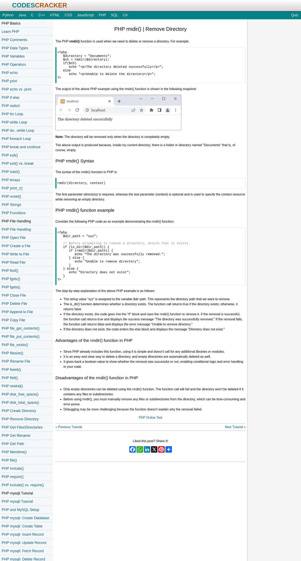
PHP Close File (14, 295)
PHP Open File (14, 238)
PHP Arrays (11, 180)
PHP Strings (11, 205)
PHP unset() (11, 196)
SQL (114, 15)
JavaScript (85, 15)
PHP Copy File (13, 320)
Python (8, 15)
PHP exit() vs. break (18, 163)
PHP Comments (14, 40)
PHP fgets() (11, 287)
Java (22, 15)
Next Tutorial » (235, 445)
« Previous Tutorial (68, 445)
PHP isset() (11, 172)
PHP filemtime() (14, 452)
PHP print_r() (12, 188)
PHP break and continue (21, 147)
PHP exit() (10, 155)
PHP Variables (13, 56)
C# (125, 15)
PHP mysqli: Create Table (22, 526)
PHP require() (12, 477)
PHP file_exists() (15, 345)
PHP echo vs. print (16, 89)
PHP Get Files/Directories (22, 427)
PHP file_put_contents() (21, 337)
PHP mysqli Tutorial (17, 501)
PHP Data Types (15, 48)
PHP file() (9, 460)
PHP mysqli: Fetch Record (23, 551)
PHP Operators (14, 65)
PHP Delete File (14, 304)
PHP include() (13, 468)
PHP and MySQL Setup (20, 510)
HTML (55, 15)
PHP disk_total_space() (20, 403)
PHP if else (10, 98)
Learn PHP (10, 32)
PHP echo (10, 73)
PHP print (9, 81)
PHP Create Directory (19, 411)
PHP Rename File (16, 361)
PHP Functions (14, 213)
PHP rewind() (12, 386)
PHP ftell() (10, 378)
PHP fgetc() (11, 279)
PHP (102, 15)
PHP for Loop (12, 114)
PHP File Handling (16, 229)
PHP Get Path (13, 444)
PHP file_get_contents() (21, 328)
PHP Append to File (17, 312)
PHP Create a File (16, 246)
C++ (41, 15)
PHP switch (11, 106)
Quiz (295, 15)
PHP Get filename (16, 436)
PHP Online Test (150, 436)
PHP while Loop (14, 122)
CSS (68, 15)
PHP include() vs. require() (23, 485)
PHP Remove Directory (20, 419)
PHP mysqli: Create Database (25, 518)
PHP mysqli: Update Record (24, 543)
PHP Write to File (15, 254)
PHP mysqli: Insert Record (23, 534)
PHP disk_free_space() (20, 394)
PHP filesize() (12, 353)
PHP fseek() (11, 370)
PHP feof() (10, 271)
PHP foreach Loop (16, 139)
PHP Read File (13, 262)
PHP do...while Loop (18, 130)
